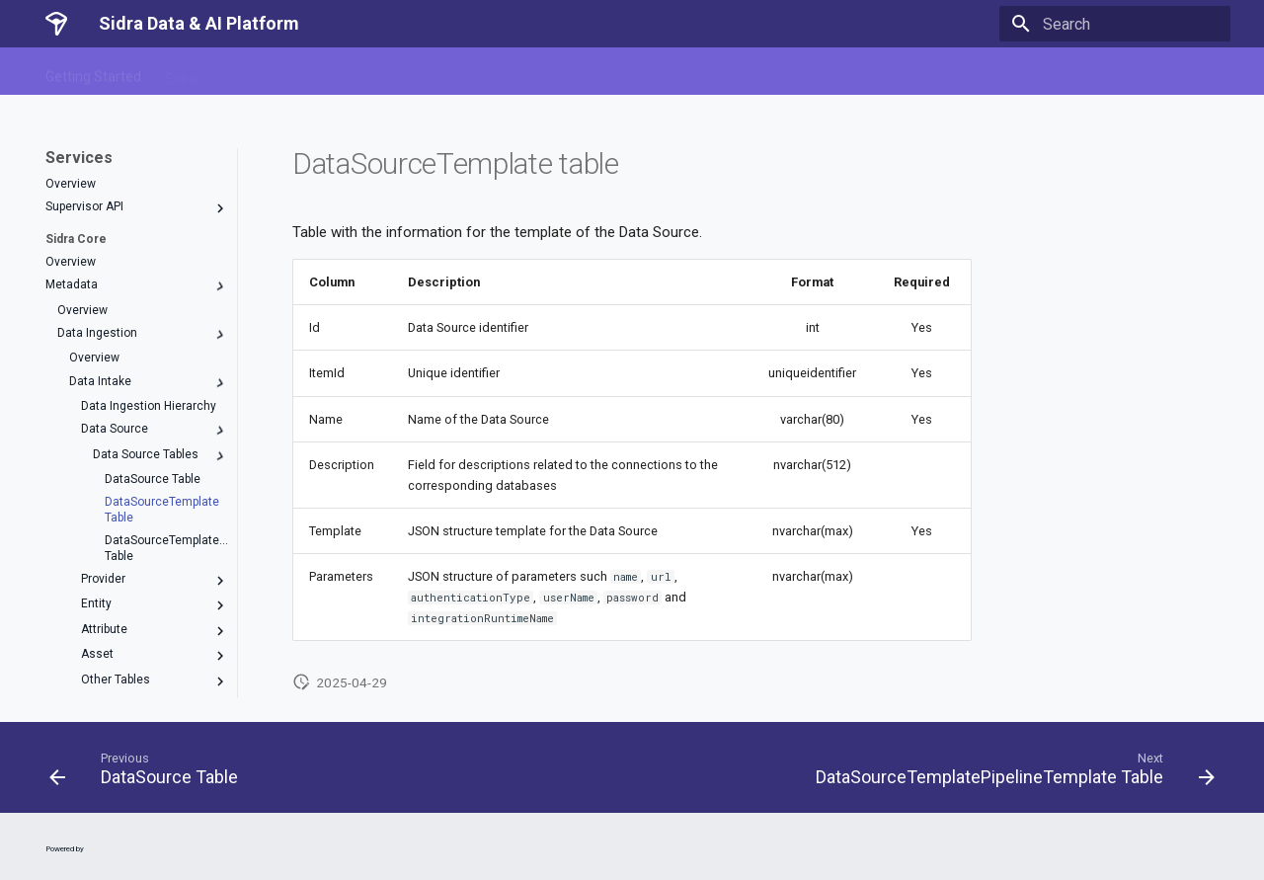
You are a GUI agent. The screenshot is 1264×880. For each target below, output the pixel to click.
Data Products (429, 72)
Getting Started (93, 72)
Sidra (181, 72)
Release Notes (609, 72)
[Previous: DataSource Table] (148, 773)
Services (248, 72)
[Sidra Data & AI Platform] (56, 23)
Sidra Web (329, 72)
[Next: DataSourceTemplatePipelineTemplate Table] (1010, 773)
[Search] (1114, 23)
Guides (519, 72)
